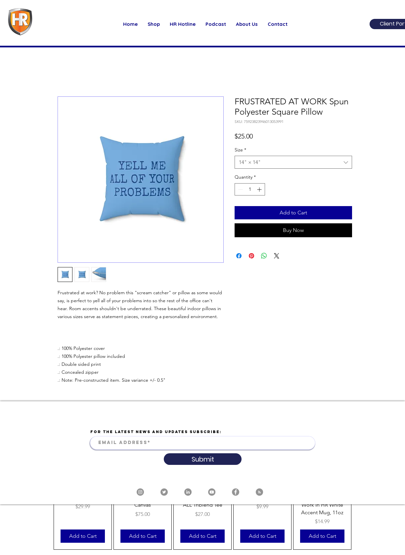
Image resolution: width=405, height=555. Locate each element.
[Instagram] (140, 492)
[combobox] (293, 162)
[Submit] (203, 459)
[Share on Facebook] (239, 256)
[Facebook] (235, 492)
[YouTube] (211, 492)
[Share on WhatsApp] (264, 256)
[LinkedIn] (188, 492)
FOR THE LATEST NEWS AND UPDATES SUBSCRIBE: (156, 431)
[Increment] (260, 189)
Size (240, 150)
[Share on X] (277, 256)
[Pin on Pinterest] (251, 256)
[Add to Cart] (83, 536)
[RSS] (259, 492)
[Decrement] (240, 189)
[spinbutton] (250, 189)
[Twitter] (164, 492)
